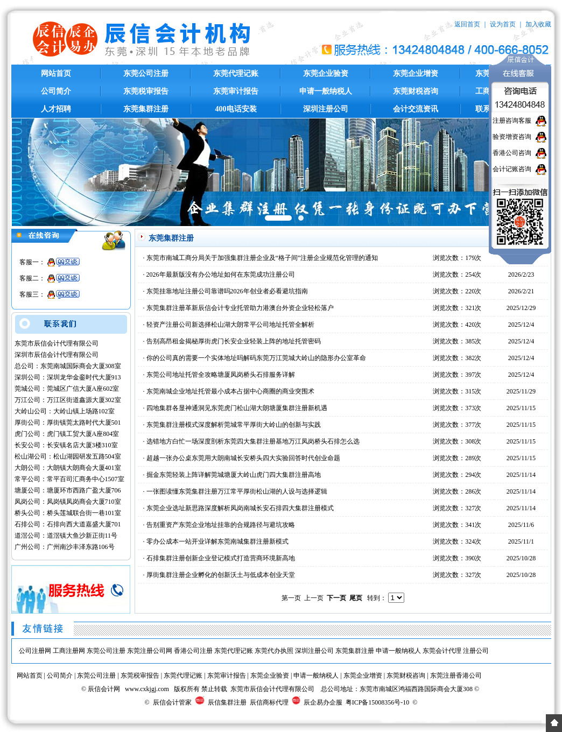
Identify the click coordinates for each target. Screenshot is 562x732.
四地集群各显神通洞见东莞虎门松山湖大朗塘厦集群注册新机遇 (236, 408)
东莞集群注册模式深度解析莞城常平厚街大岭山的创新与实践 (233, 424)
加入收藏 (538, 24)
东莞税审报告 (145, 91)
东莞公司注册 (145, 73)
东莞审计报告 (235, 91)
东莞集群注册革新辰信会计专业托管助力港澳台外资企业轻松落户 (240, 308)
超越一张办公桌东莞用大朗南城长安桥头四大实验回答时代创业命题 (243, 458)
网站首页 (56, 73)
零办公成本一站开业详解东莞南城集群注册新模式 (217, 541)
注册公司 (476, 650)
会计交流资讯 (415, 109)
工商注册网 (69, 650)
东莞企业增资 (415, 73)
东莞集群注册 (145, 109)
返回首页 (467, 24)
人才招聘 (56, 109)
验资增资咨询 (512, 136)
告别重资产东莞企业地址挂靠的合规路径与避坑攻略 (220, 525)
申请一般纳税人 (325, 91)
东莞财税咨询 (415, 91)
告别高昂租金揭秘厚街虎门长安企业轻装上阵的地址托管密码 (233, 341)
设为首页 (503, 24)
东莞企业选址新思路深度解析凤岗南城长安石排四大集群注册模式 (240, 508)
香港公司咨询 (512, 153)
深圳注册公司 (325, 109)
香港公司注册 (193, 650)
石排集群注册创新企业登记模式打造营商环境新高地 (220, 558)
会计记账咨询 (512, 169)
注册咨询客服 (512, 120)
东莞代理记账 (235, 73)
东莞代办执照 (274, 650)
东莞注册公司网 (149, 650)
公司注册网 (35, 650)
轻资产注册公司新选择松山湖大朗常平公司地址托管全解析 (230, 324)
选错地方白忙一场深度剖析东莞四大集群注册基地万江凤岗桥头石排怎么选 (253, 441)
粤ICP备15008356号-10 (378, 702)
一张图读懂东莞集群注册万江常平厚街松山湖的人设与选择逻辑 (236, 491)
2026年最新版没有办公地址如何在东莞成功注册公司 (220, 274)
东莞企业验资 (325, 73)
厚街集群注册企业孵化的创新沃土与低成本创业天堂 (220, 575)
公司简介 (56, 91)
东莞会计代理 (442, 650)
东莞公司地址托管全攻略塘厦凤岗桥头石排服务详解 (220, 374)
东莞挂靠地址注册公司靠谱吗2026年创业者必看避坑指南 (227, 291)
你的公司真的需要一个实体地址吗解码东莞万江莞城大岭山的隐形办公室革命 (256, 358)
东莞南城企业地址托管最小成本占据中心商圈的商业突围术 (230, 391)
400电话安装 (236, 109)
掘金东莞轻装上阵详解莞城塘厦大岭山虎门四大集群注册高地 (233, 474)
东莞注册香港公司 (456, 675)
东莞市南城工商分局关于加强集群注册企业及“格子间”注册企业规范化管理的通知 (262, 258)
